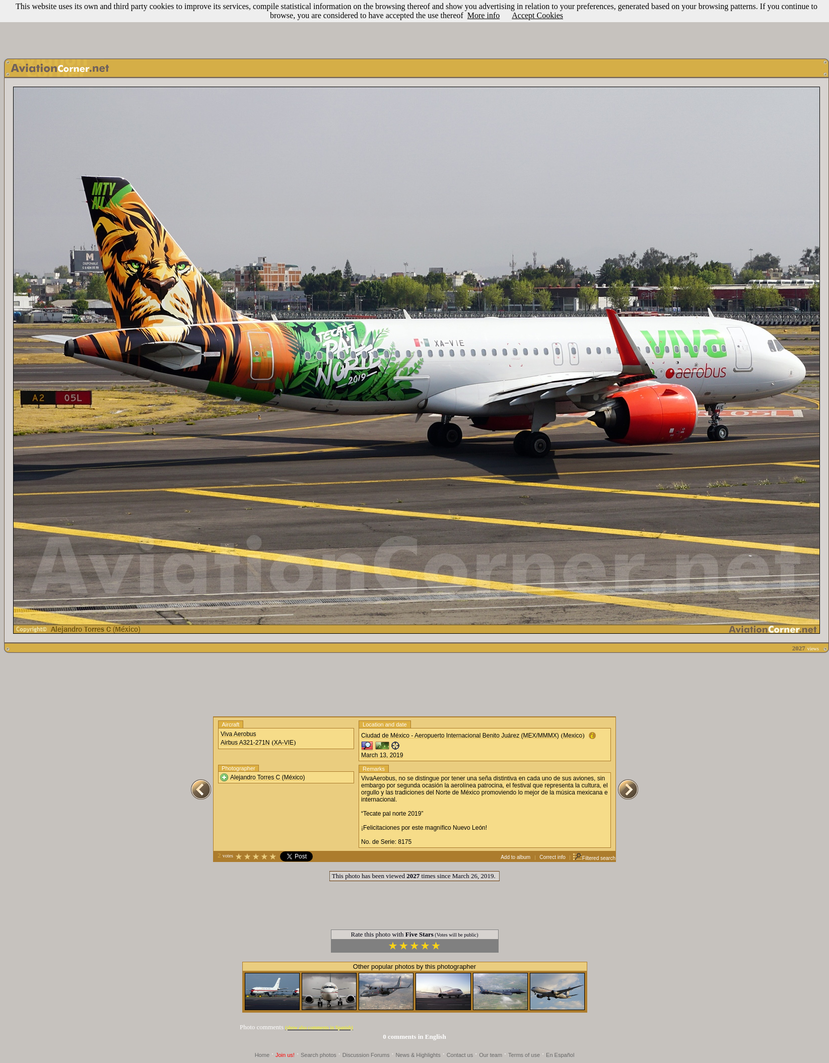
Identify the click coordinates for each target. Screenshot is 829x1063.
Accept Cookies (537, 15)
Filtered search (594, 858)
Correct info (552, 857)
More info (483, 15)
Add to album (515, 857)
